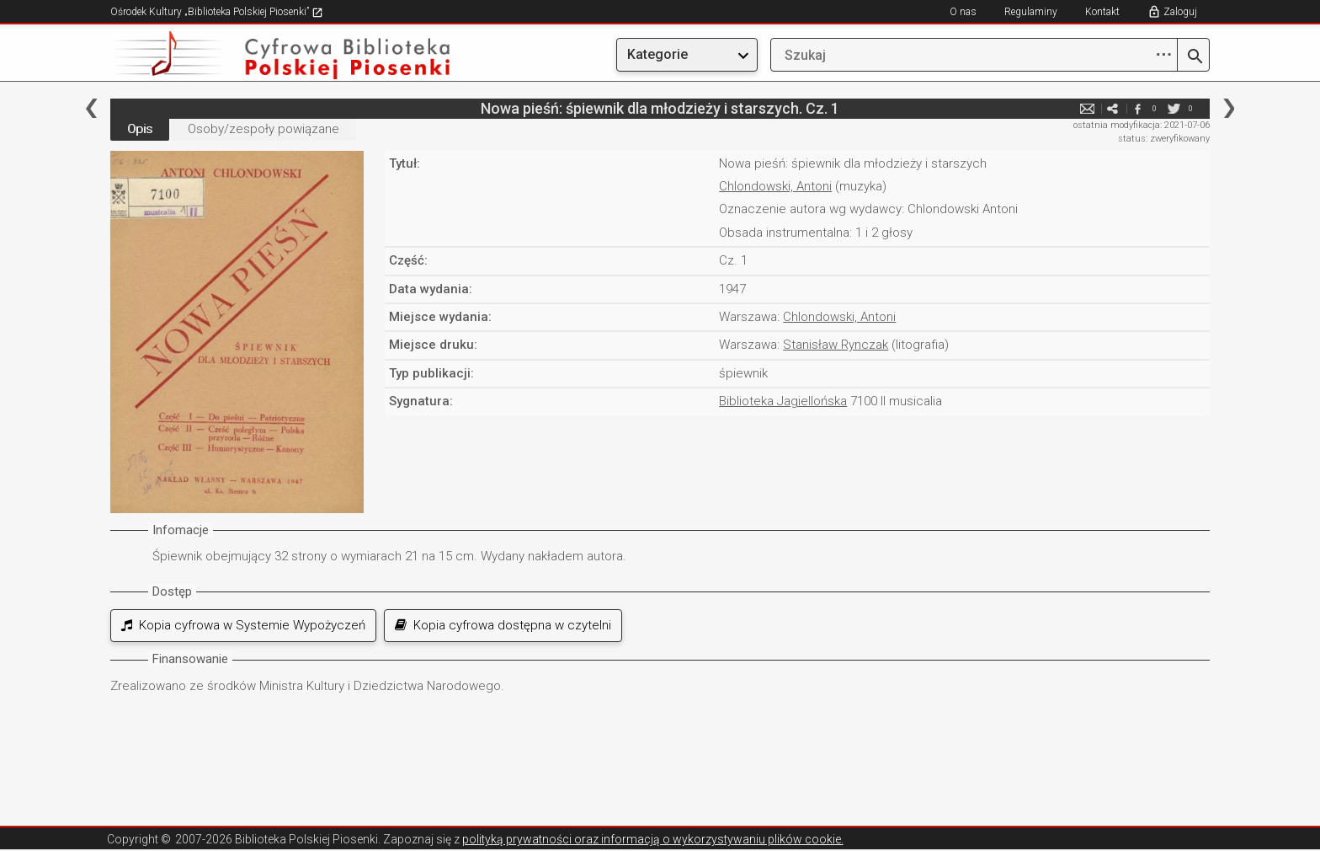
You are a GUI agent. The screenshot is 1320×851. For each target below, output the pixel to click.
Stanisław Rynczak (835, 344)
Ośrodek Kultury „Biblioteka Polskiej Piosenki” (216, 12)
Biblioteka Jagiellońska (783, 401)
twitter (1173, 108)
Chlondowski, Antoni (775, 186)
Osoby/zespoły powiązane (263, 128)
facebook (1137, 108)
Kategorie (657, 54)
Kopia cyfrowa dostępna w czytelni (503, 625)
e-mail (1086, 108)
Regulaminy (1030, 12)
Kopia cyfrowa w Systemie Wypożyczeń (243, 625)
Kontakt (1102, 12)
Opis (139, 128)
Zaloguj (1180, 12)
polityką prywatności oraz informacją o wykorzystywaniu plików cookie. (653, 839)
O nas (963, 12)
